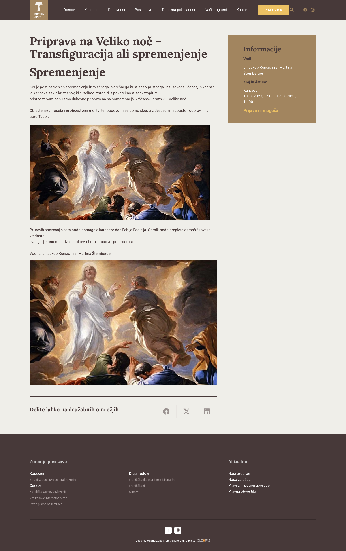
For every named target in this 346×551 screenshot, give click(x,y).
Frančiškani (137, 486)
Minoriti (134, 492)
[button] (292, 10)
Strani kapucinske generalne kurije (53, 479)
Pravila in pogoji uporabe (249, 485)
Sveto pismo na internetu (47, 504)
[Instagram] (312, 10)
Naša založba (239, 479)
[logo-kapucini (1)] (39, 10)
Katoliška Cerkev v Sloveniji (48, 492)
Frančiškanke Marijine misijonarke (152, 479)
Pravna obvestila (242, 491)
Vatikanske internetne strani (49, 498)
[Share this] (166, 411)
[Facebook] (305, 10)
